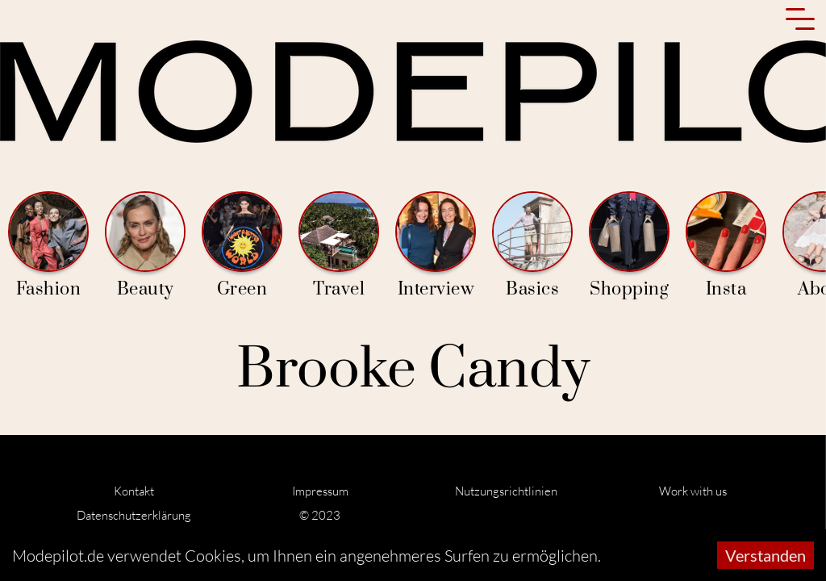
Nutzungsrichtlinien (506, 491)
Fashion (48, 245)
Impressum (320, 491)
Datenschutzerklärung (134, 515)
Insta (726, 245)
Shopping (629, 245)
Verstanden (765, 555)
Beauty (145, 245)
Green (242, 245)
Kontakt (134, 491)
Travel (338, 245)
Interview (435, 245)
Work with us (693, 491)
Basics (532, 245)
